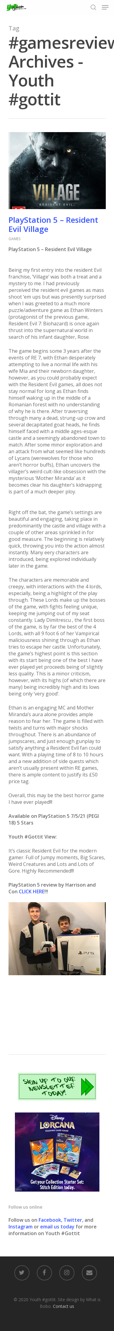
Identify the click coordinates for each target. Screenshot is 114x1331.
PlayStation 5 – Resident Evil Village (53, 224)
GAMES (14, 238)
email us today (57, 1226)
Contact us (63, 1306)
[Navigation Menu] (105, 7)
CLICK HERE (31, 891)
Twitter (73, 1220)
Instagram (21, 1226)
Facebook (50, 1220)
